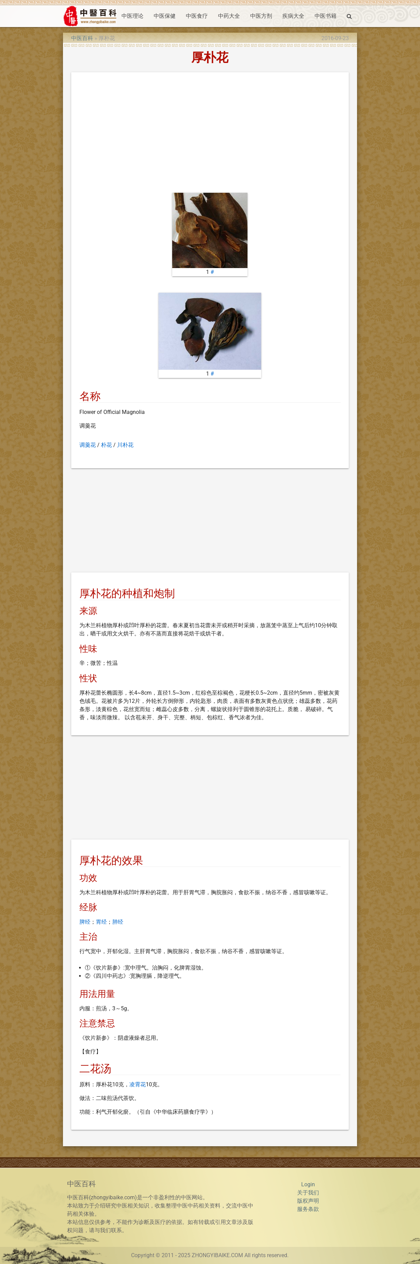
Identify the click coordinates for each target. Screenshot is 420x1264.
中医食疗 (197, 16)
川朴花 (125, 445)
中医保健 (165, 16)
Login (308, 1184)
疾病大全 (293, 16)
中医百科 (82, 38)
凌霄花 (137, 1084)
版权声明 (308, 1201)
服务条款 (308, 1209)
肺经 (117, 922)
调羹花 (87, 445)
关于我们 (308, 1192)
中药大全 (229, 16)
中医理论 (132, 16)
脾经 (84, 922)
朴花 (106, 445)
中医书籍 (325, 16)
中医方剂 (261, 16)
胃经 (101, 922)
